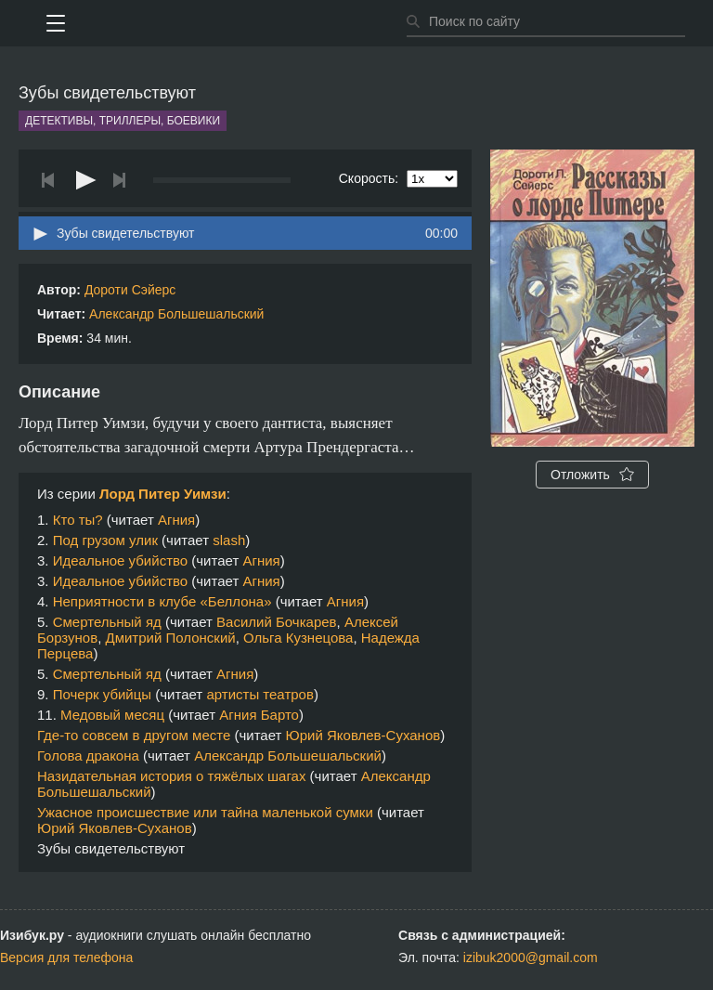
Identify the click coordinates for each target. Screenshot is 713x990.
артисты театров (260, 694)
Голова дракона (88, 755)
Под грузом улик (105, 540)
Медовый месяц (112, 715)
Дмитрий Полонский (171, 637)
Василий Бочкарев (276, 622)
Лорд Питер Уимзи (163, 494)
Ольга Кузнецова (298, 637)
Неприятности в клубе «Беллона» (162, 601)
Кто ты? (78, 520)
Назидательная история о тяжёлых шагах (171, 776)
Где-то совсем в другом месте (133, 735)
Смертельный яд (107, 622)
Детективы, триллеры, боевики (122, 120)
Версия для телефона (66, 957)
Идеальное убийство (120, 560)
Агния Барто (259, 715)
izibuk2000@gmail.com (530, 957)
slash (229, 540)
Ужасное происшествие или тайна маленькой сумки (205, 812)
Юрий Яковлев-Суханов (363, 735)
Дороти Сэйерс (129, 289)
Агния (176, 520)
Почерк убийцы (102, 694)
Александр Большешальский (176, 313)
